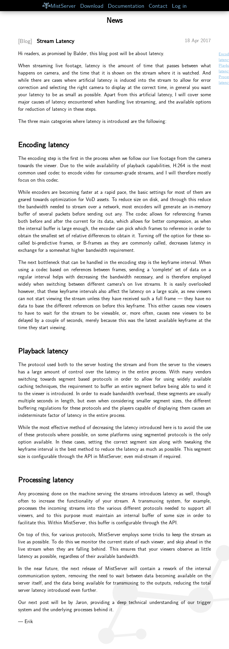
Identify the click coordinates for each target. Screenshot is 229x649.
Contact (158, 5)
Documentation (126, 5)
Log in (179, 5)
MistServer (58, 5)
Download (91, 5)
